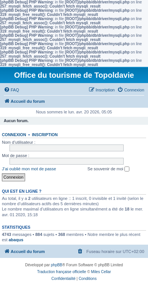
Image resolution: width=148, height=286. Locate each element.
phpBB (56, 265)
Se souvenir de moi (108, 169)
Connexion (14, 134)
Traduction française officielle (61, 272)
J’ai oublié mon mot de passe (29, 169)
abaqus (16, 239)
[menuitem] (11, 89)
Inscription (45, 134)
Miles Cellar (101, 272)
